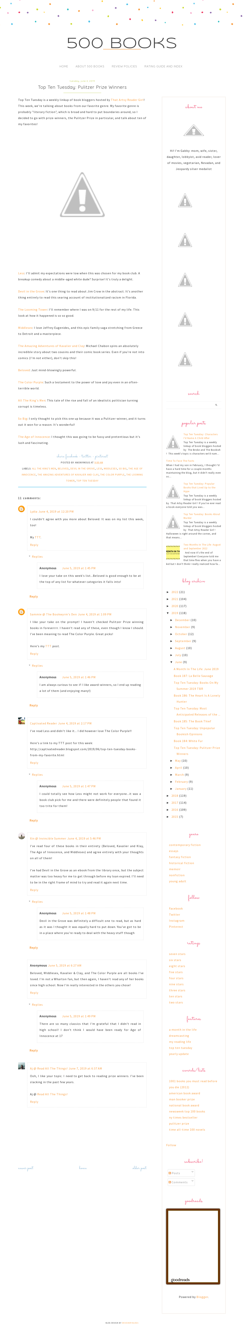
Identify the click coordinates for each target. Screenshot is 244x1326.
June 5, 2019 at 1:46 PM (79, 677)
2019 (175, 613)
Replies (37, 556)
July (178, 655)
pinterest (101, 456)
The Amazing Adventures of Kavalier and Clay (51, 346)
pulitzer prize (179, 1123)
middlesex (110, 468)
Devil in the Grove (31, 291)
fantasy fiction (180, 857)
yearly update (179, 1054)
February (182, 781)
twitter (86, 456)
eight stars (177, 966)
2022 (175, 592)
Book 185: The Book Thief (192, 721)
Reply (34, 545)
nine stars (176, 984)
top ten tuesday (87, 480)
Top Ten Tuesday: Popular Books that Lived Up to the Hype (199, 487)
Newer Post (25, 1168)
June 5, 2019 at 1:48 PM (79, 913)
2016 (175, 810)
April (179, 767)
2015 (175, 817)
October (181, 634)
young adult (177, 881)
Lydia (33, 511)
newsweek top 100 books (187, 1111)
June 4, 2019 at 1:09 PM (95, 614)
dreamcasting (179, 1036)
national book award (184, 1105)
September (183, 641)
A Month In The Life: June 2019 (196, 669)
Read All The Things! (52, 1094)
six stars (175, 960)
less (99, 468)
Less (21, 273)
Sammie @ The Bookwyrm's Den (53, 614)
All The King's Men (32, 400)
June (179, 662)
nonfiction (177, 875)
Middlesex (25, 328)
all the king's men (44, 468)
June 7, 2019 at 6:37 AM (85, 1068)
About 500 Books (90, 66)
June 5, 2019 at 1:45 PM (79, 568)
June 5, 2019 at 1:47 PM (79, 786)
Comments (178, 1182)
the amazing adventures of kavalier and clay (68, 474)
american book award (184, 1093)
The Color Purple (30, 382)
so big (123, 468)
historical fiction (181, 863)
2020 (175, 606)
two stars (176, 1002)
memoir (175, 869)
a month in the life (183, 1029)
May (178, 760)
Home (63, 66)
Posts (174, 1173)
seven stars (177, 954)
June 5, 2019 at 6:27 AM (65, 965)
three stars (177, 990)
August (180, 648)
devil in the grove (82, 468)
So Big (22, 418)
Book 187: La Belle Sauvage (193, 676)
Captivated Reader (43, 723)
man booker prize (182, 1099)
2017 (175, 802)
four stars (176, 978)
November (183, 627)
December (183, 620)
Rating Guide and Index (163, 66)
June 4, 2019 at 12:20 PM (56, 511)
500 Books (122, 44)
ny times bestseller (183, 1117)
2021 (175, 599)
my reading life (180, 1042)
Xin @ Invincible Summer (48, 838)
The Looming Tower (32, 309)
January (181, 788)
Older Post (140, 1168)
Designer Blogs (130, 1323)
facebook (72, 456)
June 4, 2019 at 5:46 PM (84, 838)
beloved (63, 468)
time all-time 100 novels (187, 1129)
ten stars (175, 996)
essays (173, 851)
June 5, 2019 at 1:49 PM (79, 1016)
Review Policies (124, 66)
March (180, 774)
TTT (38, 537)
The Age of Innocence (34, 437)
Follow (171, 1145)
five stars (176, 972)
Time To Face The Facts (180, 460)
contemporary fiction (185, 845)
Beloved (24, 370)
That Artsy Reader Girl (127, 100)
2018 (175, 795)
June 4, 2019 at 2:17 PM (75, 723)
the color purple (112, 474)
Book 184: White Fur (188, 741)
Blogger (202, 1297)
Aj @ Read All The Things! (49, 1068)
